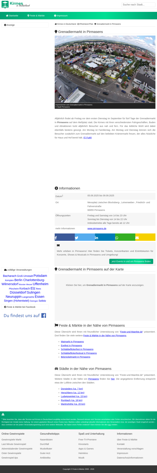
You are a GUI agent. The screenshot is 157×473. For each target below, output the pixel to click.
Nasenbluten (46, 439)
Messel (29, 284)
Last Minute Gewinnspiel (14, 444)
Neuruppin (14, 297)
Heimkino (83, 453)
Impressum (61, 15)
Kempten (9, 280)
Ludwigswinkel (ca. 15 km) (74, 396)
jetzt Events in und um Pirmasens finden (131, 261)
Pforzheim (14, 288)
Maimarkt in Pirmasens (72, 341)
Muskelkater (46, 448)
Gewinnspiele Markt (11, 439)
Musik (82, 457)
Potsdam (40, 276)
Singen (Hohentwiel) (16, 300)
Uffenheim (40, 284)
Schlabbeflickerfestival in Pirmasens (79, 353)
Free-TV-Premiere (88, 439)
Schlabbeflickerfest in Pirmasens (77, 349)
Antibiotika (45, 457)
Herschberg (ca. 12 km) (72, 392)
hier (113, 379)
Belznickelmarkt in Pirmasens (75, 357)
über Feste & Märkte (127, 439)
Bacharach (9, 275)
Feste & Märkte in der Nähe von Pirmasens (104, 335)
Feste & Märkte (36, 15)
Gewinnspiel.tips (10, 457)
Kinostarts (84, 444)
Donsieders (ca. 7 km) (72, 388)
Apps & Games (86, 448)
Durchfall (44, 444)
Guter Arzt (45, 453)
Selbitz (42, 300)
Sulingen (33, 292)
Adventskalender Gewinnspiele (17, 448)
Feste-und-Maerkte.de (131, 332)
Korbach (24, 288)
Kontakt (121, 444)
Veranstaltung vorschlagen (130, 448)
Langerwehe (28, 297)
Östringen (34, 301)
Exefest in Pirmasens (71, 345)
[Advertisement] (25, 47)
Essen (39, 297)
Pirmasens (93, 379)
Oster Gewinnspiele (11, 453)
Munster (22, 284)
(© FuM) (87, 137)
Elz (32, 288)
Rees (38, 288)
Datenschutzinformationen (130, 457)
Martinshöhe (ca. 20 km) (73, 404)
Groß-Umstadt (25, 276)
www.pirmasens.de (96, 228)
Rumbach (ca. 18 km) (71, 400)
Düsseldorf (18, 292)
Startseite (12, 15)
